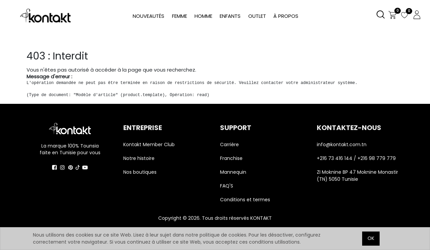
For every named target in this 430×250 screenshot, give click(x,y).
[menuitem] (286, 16)
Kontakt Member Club (149, 144)
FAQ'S (226, 185)
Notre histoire (139, 158)
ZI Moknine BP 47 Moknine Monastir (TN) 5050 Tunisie (357, 175)
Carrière (229, 144)
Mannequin (234, 172)
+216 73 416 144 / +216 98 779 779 (356, 158)
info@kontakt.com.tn (342, 144)
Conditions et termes (245, 199)
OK (371, 238)
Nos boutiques (140, 172)
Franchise (231, 158)
